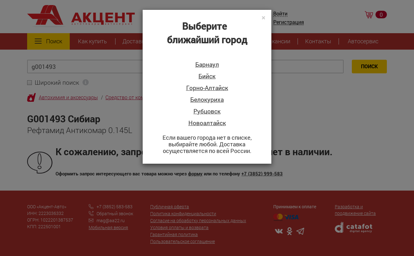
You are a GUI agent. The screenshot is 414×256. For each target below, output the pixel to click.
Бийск (207, 76)
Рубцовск (207, 111)
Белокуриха (207, 99)
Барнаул (207, 64)
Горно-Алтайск (207, 88)
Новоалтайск (207, 123)
